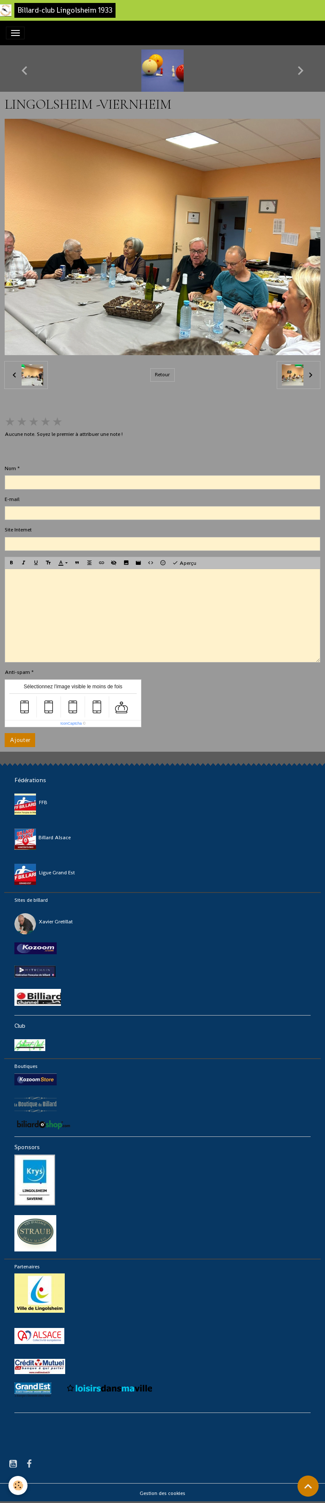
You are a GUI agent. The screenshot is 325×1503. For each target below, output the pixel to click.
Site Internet (18, 529)
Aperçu (184, 563)
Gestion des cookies (162, 1493)
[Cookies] (18, 1485)
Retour (162, 374)
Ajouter (20, 740)
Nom (10, 468)
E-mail (12, 499)
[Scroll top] (308, 1486)
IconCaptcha (71, 723)
